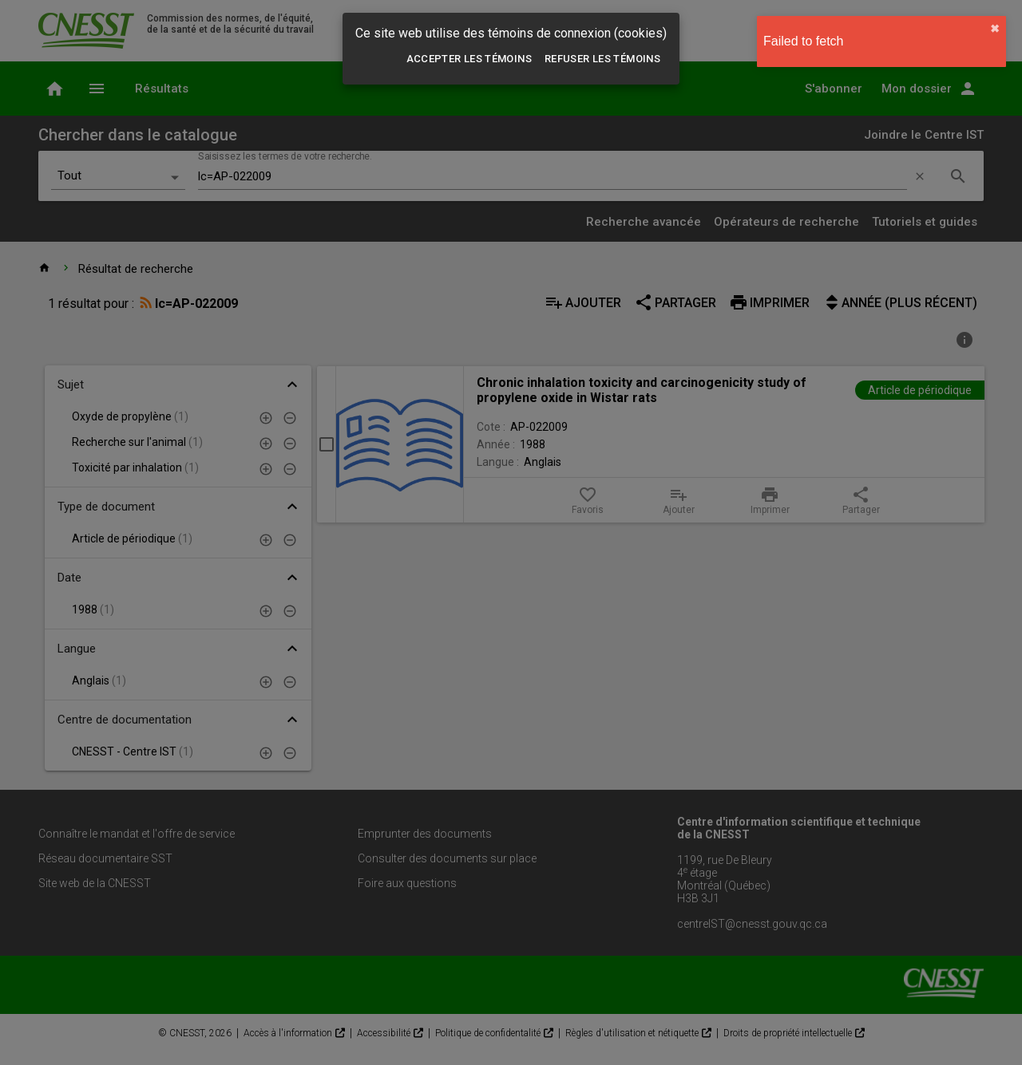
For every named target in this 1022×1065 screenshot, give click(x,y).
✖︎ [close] (995, 28)
